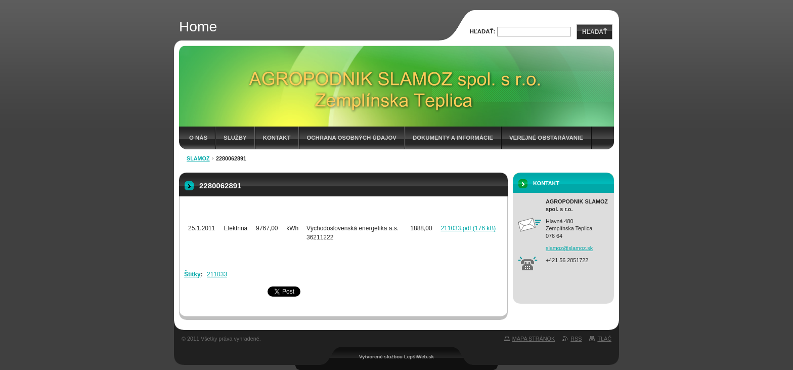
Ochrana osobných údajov (351, 138)
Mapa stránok (533, 339)
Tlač (604, 339)
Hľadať (594, 31)
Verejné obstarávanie (546, 138)
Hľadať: (483, 31)
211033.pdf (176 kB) (468, 228)
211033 (217, 274)
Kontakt (277, 138)
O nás (198, 138)
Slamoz (198, 158)
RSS (576, 339)
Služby (235, 138)
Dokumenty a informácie (453, 138)
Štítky (192, 274)
